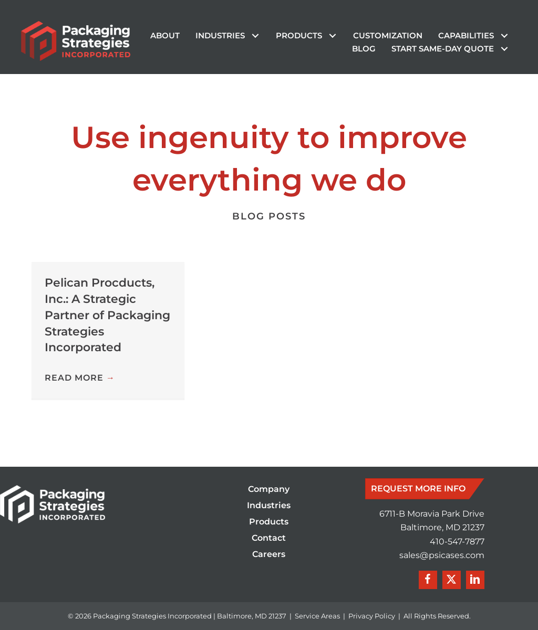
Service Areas (317, 616)
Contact (269, 538)
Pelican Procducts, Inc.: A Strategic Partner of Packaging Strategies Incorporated (107, 315)
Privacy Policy (371, 616)
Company (268, 489)
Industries (269, 505)
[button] (255, 36)
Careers (268, 554)
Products (268, 522)
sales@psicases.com (441, 555)
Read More (80, 378)
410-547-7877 (457, 542)
